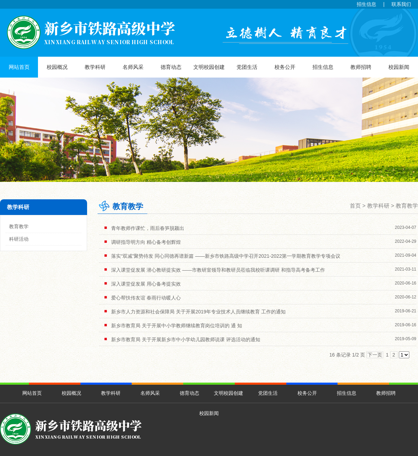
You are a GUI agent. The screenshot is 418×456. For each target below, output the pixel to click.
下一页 (374, 355)
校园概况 (57, 67)
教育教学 (19, 226)
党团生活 (247, 67)
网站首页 (19, 67)
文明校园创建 (209, 67)
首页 (355, 206)
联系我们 (401, 4)
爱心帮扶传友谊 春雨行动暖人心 (146, 298)
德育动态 (171, 67)
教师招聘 (360, 67)
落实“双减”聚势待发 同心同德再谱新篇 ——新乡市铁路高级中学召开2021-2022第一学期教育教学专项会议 (225, 256)
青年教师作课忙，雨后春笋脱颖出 (147, 228)
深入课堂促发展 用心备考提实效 (146, 284)
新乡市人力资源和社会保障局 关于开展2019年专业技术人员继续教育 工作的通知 (198, 311)
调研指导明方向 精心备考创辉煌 (146, 242)
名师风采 (133, 67)
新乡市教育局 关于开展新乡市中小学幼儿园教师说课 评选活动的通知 (185, 339)
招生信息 (366, 4)
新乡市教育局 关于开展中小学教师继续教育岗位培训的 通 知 (176, 325)
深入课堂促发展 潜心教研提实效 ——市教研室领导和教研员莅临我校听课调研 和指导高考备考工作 (218, 270)
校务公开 (284, 67)
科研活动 (19, 239)
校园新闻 (398, 67)
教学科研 (95, 67)
